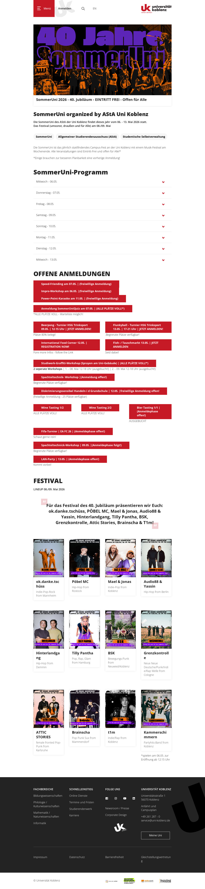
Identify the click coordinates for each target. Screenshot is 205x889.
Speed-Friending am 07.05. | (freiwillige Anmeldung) (76, 284)
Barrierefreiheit (114, 857)
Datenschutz (77, 857)
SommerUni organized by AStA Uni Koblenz (90, 114)
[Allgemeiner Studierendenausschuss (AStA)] (87, 136)
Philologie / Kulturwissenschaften (46, 804)
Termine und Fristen (81, 802)
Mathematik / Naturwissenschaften (46, 814)
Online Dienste (78, 795)
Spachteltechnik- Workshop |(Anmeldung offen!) (74, 377)
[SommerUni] (43, 136)
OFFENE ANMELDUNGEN (71, 274)
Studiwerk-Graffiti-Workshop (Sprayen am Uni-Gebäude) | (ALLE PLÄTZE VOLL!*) (94, 363)
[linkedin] (134, 798)
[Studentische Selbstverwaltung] (143, 136)
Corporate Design (116, 815)
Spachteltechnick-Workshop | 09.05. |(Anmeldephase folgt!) (81, 445)
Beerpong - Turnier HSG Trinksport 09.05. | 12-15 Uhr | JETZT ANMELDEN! (66, 327)
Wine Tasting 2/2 (100, 407)
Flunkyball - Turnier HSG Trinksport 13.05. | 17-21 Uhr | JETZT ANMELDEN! (138, 327)
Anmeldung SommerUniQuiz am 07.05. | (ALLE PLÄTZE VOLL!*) (82, 308)
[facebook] (107, 798)
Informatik (39, 823)
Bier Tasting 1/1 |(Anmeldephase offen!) (148, 411)
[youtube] (125, 798)
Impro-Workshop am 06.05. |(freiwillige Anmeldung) (76, 291)
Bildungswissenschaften (47, 795)
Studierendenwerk (80, 809)
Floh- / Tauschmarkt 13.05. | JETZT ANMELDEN (135, 344)
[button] (102, 181)
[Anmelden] (65, 8)
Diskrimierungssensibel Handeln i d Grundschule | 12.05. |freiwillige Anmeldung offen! (100, 391)
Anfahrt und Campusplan (149, 808)
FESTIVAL (48, 481)
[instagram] (116, 798)
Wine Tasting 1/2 (52, 407)
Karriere (74, 815)
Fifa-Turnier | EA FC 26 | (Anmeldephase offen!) (73, 431)
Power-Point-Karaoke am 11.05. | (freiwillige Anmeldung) (79, 298)
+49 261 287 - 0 (150, 816)
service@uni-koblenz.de (155, 820)
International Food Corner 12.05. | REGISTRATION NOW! (64, 344)
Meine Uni (155, 835)
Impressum (40, 857)
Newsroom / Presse (117, 808)
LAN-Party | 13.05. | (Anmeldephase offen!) (70, 459)
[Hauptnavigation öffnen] (44, 8)
